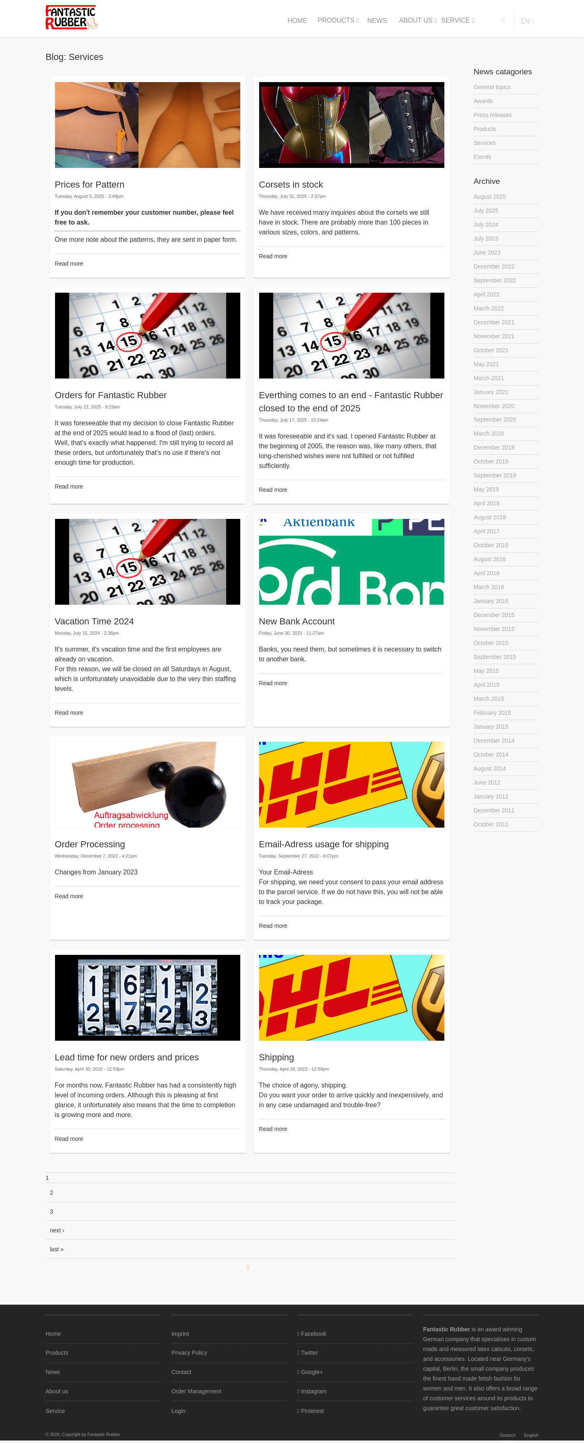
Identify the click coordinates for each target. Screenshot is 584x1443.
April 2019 (486, 509)
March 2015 (489, 707)
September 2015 (495, 665)
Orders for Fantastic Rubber (111, 395)
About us (416, 20)
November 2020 (494, 410)
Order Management (196, 1393)
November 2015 (494, 637)
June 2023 (487, 254)
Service (455, 20)
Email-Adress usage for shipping (324, 844)
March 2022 (489, 311)
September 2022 (495, 283)
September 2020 (495, 424)
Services (485, 143)
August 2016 (490, 566)
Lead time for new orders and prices (127, 1057)
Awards (483, 101)
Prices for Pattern (89, 184)
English (531, 1437)
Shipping (276, 1057)
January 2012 (491, 807)
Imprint (180, 1334)
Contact (181, 1373)
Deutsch (508, 1437)
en (525, 21)
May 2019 (486, 495)
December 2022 (494, 269)
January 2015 (491, 736)
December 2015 (494, 622)
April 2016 (486, 580)
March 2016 (489, 594)
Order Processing (90, 844)
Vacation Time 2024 (94, 621)
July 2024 (486, 226)
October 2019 (491, 467)
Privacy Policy (189, 1353)
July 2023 (486, 240)
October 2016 (491, 552)
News (377, 20)
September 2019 (495, 481)
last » (57, 1249)
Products (335, 20)
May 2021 (486, 368)
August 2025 (490, 198)
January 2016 (491, 609)
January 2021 (491, 396)
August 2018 (490, 524)
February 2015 (492, 722)
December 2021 (494, 325)
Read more (69, 263)
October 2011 (491, 835)
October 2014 (491, 764)
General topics (492, 87)
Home (297, 20)
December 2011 (494, 821)
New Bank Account (297, 621)
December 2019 (494, 453)
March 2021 (489, 382)
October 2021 (491, 354)
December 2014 (494, 750)
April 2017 (486, 538)
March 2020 (489, 439)
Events (482, 158)
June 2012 (487, 792)
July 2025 (486, 212)
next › (57, 1230)
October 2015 (491, 651)
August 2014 (490, 778)
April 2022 (486, 297)
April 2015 (486, 694)
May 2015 (486, 679)
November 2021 (494, 339)
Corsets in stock (291, 184)
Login (178, 1413)
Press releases (493, 115)
